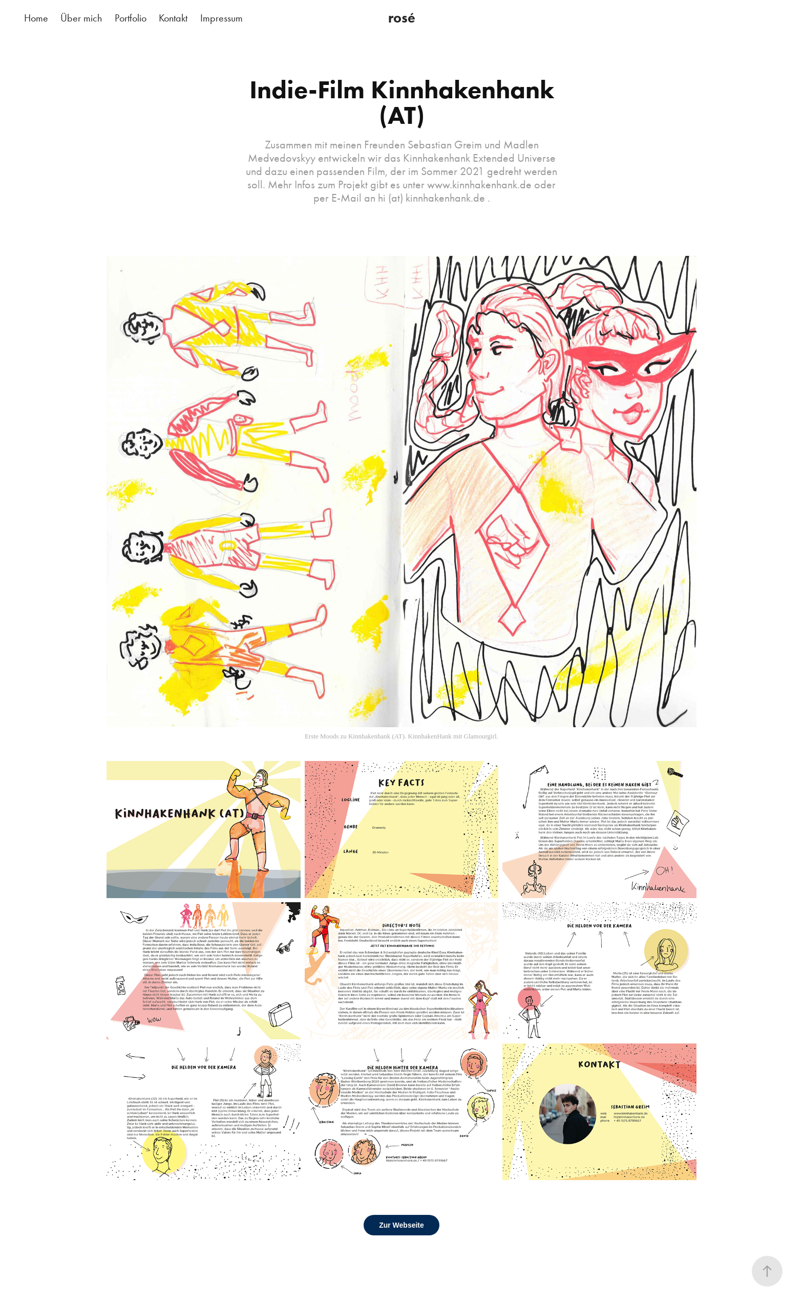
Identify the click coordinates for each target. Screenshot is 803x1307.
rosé (401, 17)
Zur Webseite (401, 1225)
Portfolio (130, 18)
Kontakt (173, 18)
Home (36, 18)
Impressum (221, 18)
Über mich (81, 18)
